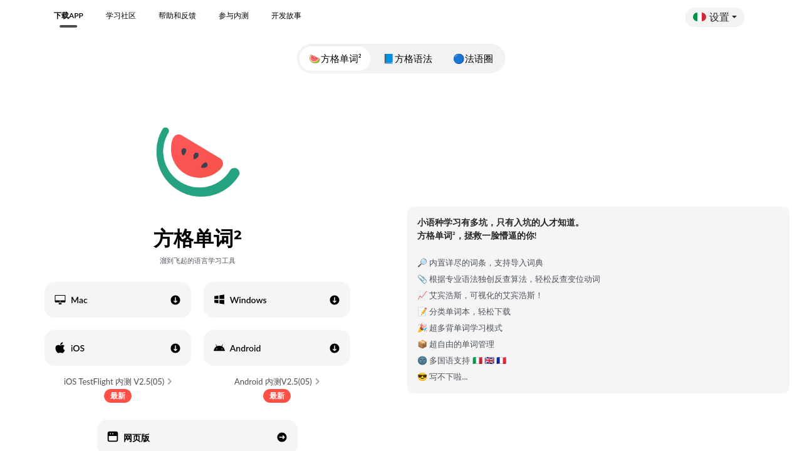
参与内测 (234, 15)
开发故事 (286, 15)
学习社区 (121, 15)
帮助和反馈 (177, 15)
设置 (711, 17)
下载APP (68, 15)
